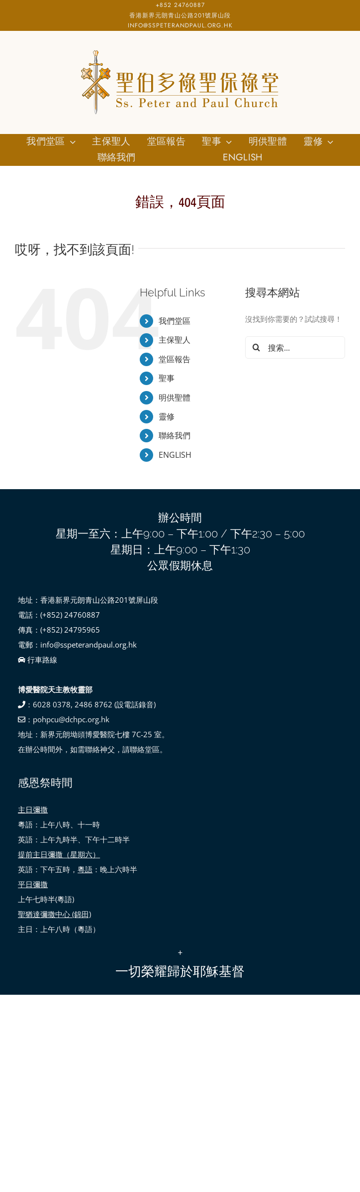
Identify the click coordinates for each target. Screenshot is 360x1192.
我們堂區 (174, 320)
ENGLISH (175, 454)
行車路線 (37, 659)
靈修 (167, 416)
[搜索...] (295, 347)
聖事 (167, 378)
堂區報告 (174, 359)
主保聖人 (174, 339)
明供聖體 (174, 397)
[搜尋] (256, 347)
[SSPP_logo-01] (180, 50)
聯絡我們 (174, 435)
